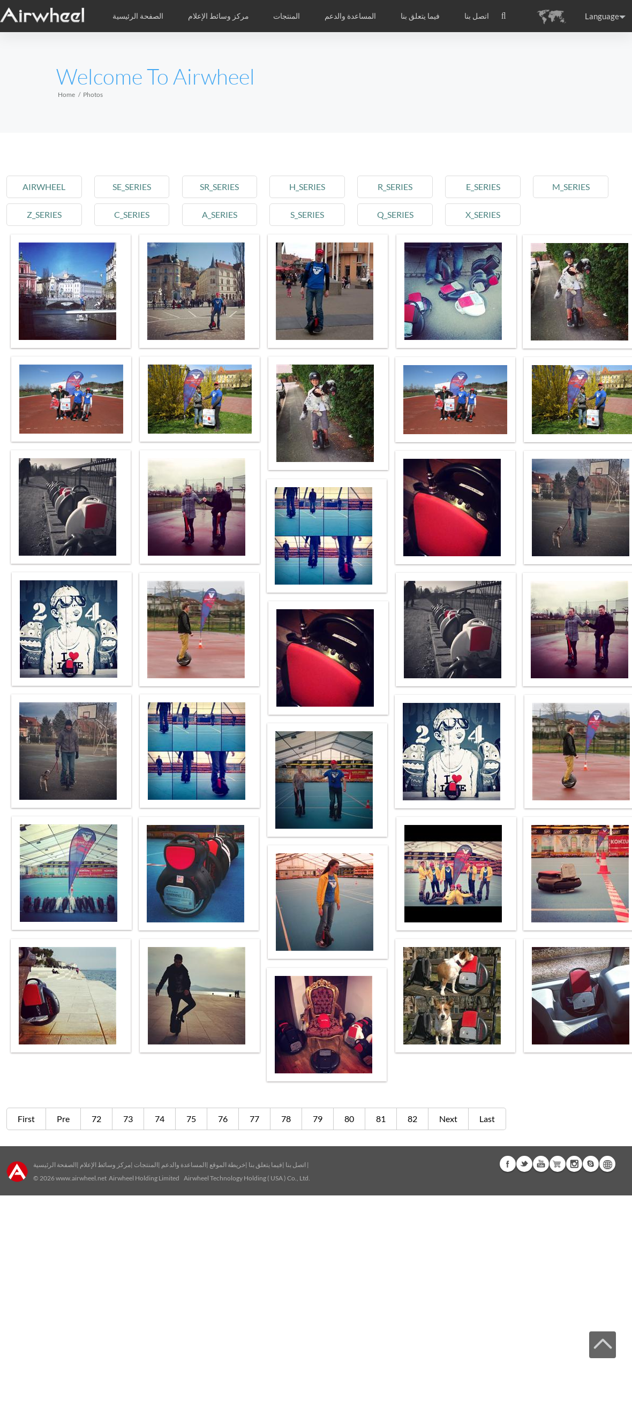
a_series (219, 214)
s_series (307, 214)
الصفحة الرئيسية (137, 16)
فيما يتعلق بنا (265, 1165)
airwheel (43, 186)
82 (412, 1119)
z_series (44, 214)
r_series (395, 186)
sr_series (219, 186)
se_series (131, 186)
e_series (483, 186)
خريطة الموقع (227, 1165)
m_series (571, 186)
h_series (307, 186)
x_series (482, 214)
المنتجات (286, 16)
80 (349, 1119)
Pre (63, 1119)
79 (317, 1119)
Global (607, 1164)
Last (487, 1119)
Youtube (541, 1164)
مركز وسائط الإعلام (105, 1165)
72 (96, 1119)
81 (381, 1119)
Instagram (574, 1164)
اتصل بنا (476, 16)
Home (66, 94)
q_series (395, 214)
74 (159, 1119)
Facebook (508, 1164)
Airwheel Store (558, 1164)
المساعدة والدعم (350, 16)
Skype (591, 1164)
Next (448, 1119)
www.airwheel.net (81, 1178)
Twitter (524, 1164)
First (26, 1119)
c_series (131, 214)
